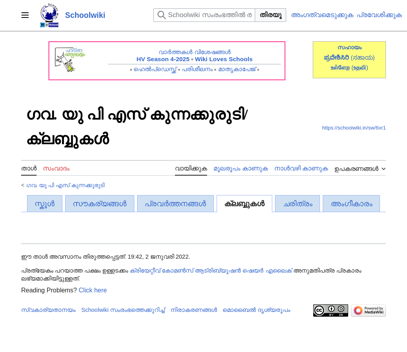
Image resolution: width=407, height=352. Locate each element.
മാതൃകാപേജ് (237, 69)
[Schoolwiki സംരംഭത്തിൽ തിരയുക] (204, 15)
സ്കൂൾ (44, 203)
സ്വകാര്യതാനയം (48, 310)
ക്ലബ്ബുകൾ (244, 203)
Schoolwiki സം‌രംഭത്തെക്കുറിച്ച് (123, 310)
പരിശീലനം (197, 69)
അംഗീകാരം (351, 203)
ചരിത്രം (297, 203)
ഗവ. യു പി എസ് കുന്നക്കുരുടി (65, 185)
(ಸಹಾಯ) (363, 57)
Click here (93, 290)
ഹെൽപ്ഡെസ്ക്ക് (155, 69)
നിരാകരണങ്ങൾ (194, 310)
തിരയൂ (270, 15)
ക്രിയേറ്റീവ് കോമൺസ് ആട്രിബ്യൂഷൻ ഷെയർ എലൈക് (210, 270)
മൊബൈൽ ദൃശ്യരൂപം (256, 310)
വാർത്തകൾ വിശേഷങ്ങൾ (194, 51)
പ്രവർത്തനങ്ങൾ (175, 203)
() (359, 67)
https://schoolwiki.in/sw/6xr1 (354, 128)
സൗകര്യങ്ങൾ (99, 203)
